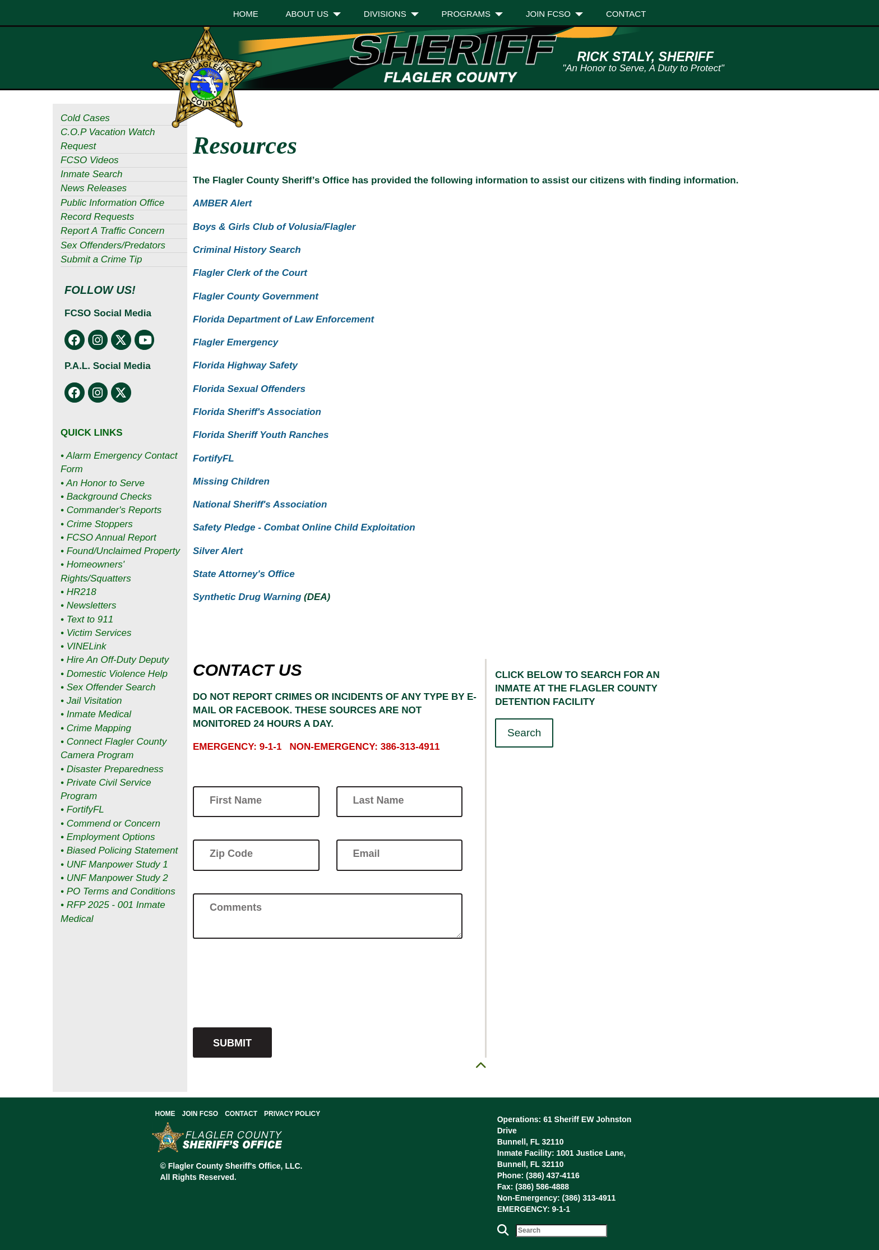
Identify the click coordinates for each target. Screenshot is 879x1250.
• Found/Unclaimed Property (120, 551)
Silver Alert (218, 551)
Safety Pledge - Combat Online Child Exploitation (304, 527)
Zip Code (231, 853)
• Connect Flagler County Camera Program (113, 748)
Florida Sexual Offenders (249, 389)
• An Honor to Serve (103, 483)
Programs (466, 14)
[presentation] (278, 983)
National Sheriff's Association (260, 504)
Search (524, 733)
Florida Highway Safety (245, 365)
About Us (307, 14)
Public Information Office (112, 202)
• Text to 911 (87, 619)
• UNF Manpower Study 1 (114, 864)
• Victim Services (96, 633)
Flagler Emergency (235, 342)
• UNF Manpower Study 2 (114, 878)
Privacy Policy (292, 1114)
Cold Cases (85, 118)
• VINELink (84, 646)
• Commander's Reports (111, 510)
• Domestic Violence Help (114, 673)
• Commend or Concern (110, 823)
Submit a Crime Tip (101, 259)
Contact (626, 14)
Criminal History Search (247, 250)
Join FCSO (548, 14)
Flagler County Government (255, 296)
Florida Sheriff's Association (257, 412)
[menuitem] (245, 14)
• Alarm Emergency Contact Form (119, 462)
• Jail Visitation (91, 700)
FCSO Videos (90, 160)
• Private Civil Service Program (106, 789)
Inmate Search (92, 174)
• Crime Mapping (96, 728)
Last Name (378, 800)
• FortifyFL (82, 809)
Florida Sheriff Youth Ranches (261, 435)
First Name (236, 800)
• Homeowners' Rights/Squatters (96, 571)
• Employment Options (108, 837)
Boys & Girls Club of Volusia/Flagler (274, 227)
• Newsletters (88, 605)
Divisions (385, 14)
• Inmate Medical (96, 714)
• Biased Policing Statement (119, 850)
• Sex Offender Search (108, 687)
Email (366, 853)
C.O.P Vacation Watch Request (108, 139)
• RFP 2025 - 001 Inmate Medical (113, 912)
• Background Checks (106, 496)
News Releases (94, 188)
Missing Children (231, 481)
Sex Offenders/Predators (113, 245)
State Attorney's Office (244, 574)
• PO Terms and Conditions (118, 891)
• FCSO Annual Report (108, 537)
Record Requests (97, 216)
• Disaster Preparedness (112, 769)
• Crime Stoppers (97, 524)
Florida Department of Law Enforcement (283, 319)
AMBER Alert (222, 203)
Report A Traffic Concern (113, 230)
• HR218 (78, 592)
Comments (236, 907)
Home (245, 14)
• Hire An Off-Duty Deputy (115, 659)
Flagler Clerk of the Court (250, 272)
